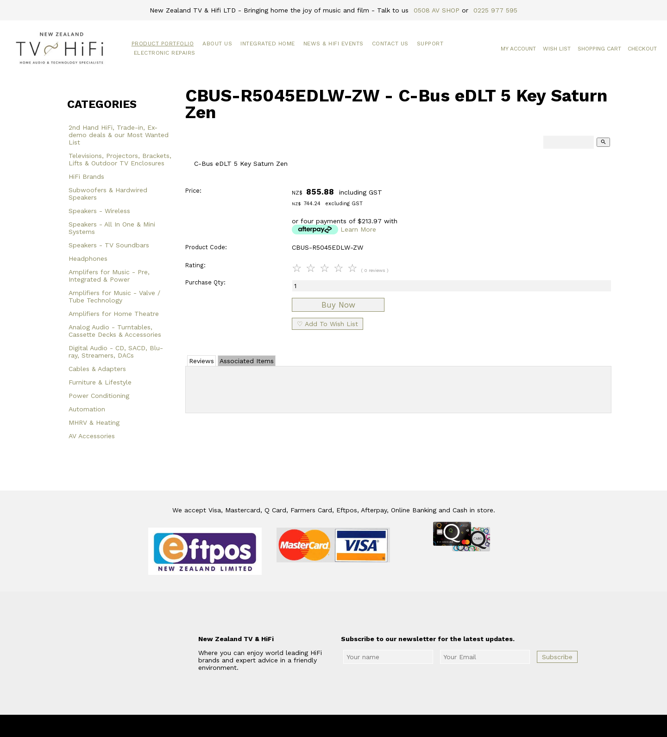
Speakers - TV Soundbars (109, 245)
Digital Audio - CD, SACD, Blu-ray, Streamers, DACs (116, 351)
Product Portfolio (163, 43)
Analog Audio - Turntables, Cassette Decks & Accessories (115, 330)
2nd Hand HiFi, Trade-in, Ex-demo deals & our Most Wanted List (119, 135)
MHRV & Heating (94, 422)
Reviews (201, 361)
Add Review (398, 387)
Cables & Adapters (97, 368)
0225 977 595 (495, 10)
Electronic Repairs (164, 53)
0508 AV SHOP (436, 10)
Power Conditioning (99, 395)
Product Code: (206, 247)
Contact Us (390, 43)
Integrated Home (267, 43)
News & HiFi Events (333, 43)
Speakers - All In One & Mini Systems (112, 227)
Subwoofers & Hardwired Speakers (108, 193)
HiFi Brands (86, 176)
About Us (217, 43)
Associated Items (247, 361)
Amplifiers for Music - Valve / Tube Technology (114, 296)
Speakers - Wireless (99, 210)
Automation (87, 409)
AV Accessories (92, 436)
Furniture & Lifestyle (100, 382)
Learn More (358, 229)
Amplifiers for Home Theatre (114, 313)
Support (430, 43)
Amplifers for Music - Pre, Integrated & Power (109, 275)
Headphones (88, 258)
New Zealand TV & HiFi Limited (358, 726)
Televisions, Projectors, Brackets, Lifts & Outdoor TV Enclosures (120, 159)
